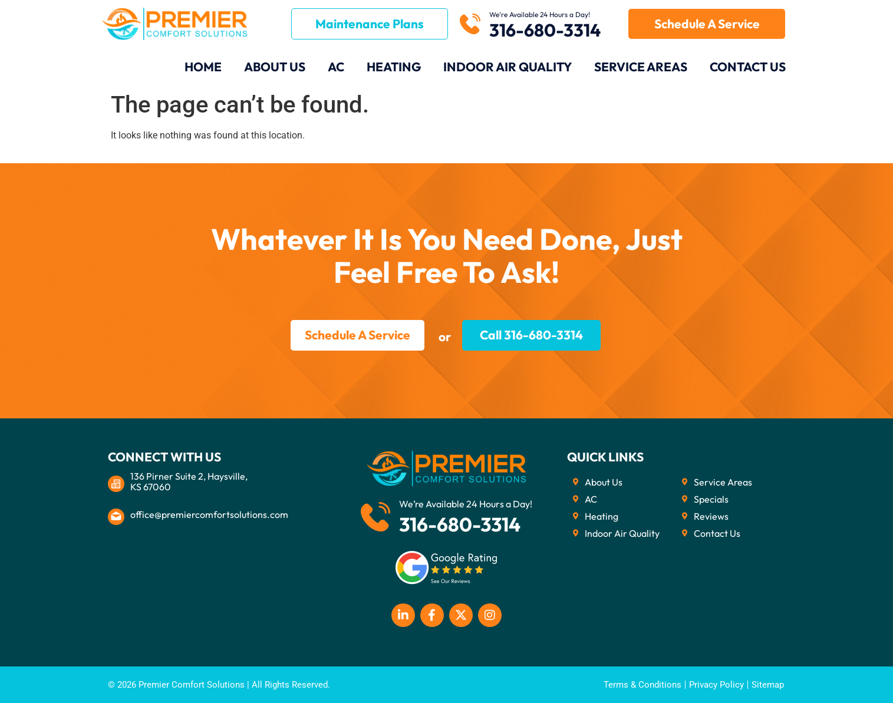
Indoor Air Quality (507, 66)
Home (203, 66)
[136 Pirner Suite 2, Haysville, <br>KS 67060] (116, 484)
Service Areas (640, 66)
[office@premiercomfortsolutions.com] (116, 517)
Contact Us (748, 66)
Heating (394, 66)
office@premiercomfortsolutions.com (209, 514)
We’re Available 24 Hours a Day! (539, 14)
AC (336, 66)
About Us (274, 66)
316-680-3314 (545, 30)
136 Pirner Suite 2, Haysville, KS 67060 (189, 481)
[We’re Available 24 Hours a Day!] (470, 24)
